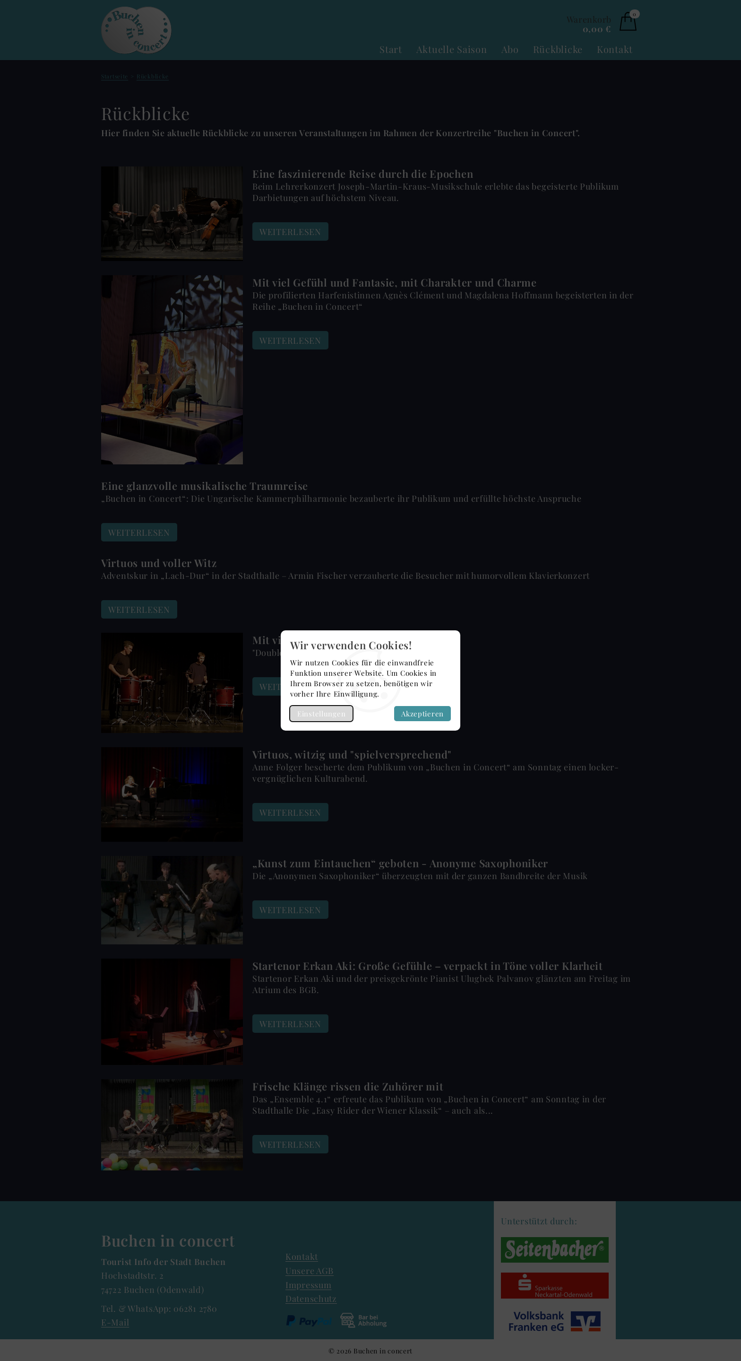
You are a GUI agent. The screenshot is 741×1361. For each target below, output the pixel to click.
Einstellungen (321, 713)
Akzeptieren (422, 713)
